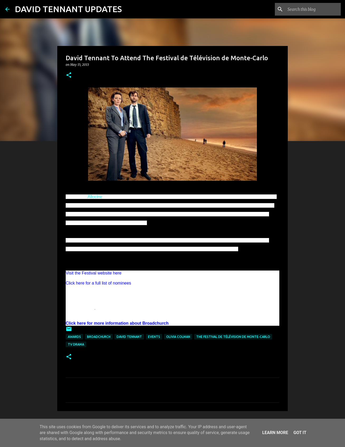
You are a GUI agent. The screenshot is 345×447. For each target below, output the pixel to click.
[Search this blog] (313, 9)
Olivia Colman (178, 336)
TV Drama (76, 344)
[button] (69, 75)
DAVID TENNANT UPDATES (68, 9)
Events (154, 336)
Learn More (275, 432)
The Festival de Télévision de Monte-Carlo (233, 336)
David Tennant (129, 336)
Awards (74, 336)
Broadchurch (99, 336)
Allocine (95, 196)
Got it (299, 432)
